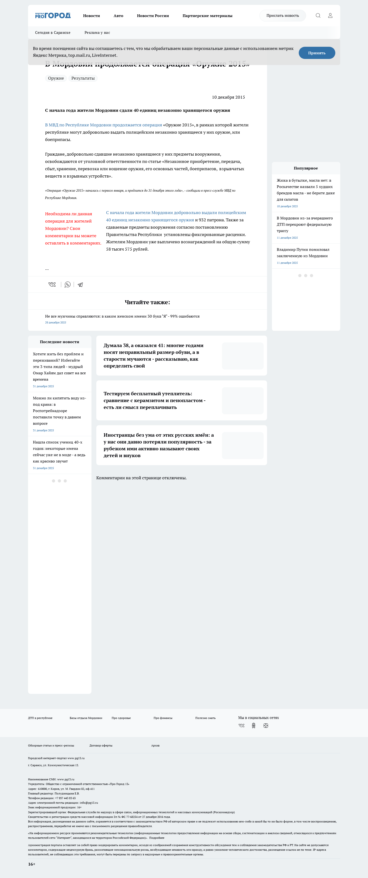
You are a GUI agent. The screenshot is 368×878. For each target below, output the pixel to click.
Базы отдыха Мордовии (86, 718)
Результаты (83, 78)
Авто (118, 15)
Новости (91, 15)
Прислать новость (283, 15)
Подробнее (156, 838)
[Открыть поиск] (318, 15)
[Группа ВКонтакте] (241, 725)
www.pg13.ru (76, 758)
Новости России (153, 15)
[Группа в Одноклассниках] (254, 725)
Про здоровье (121, 718)
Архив (155, 745)
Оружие (56, 78)
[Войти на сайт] (330, 15)
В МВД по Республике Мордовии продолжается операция (103, 125)
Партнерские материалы (207, 15)
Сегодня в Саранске (52, 32)
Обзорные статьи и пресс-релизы (51, 745)
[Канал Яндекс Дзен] (266, 725)
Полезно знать (205, 718)
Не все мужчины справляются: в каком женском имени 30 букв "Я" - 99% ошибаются (147, 320)
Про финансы (163, 718)
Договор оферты (101, 745)
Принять (317, 52)
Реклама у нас (97, 32)
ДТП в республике (40, 718)
